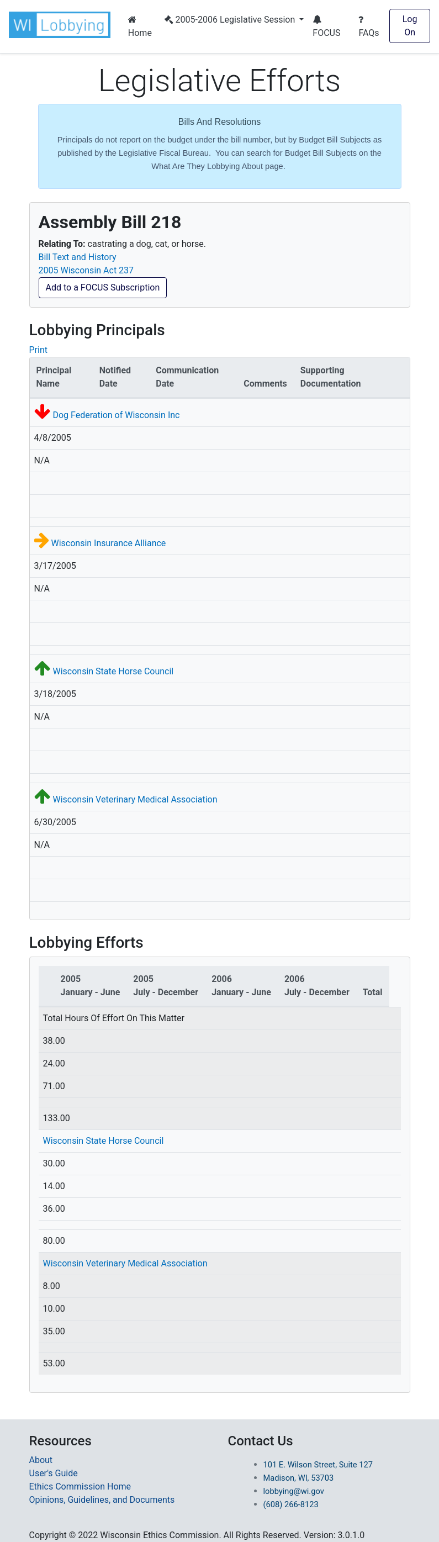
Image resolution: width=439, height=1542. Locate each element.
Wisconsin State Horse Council (112, 671)
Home (140, 26)
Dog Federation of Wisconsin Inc (115, 415)
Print (38, 350)
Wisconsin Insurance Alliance (108, 543)
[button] (62, 25)
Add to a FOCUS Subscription (103, 287)
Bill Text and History (78, 257)
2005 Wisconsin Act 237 (86, 270)
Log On (410, 26)
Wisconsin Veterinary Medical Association (134, 799)
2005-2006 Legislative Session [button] (231, 19)
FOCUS (326, 26)
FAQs (368, 26)
